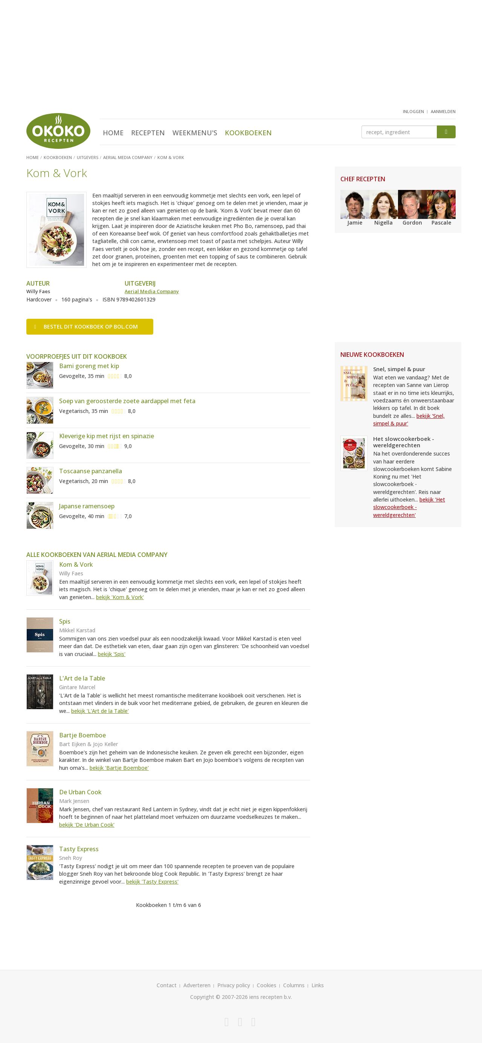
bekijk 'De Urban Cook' (86, 824)
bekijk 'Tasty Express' (152, 881)
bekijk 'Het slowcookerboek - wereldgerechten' (409, 507)
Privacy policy (233, 985)
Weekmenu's (194, 132)
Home (113, 132)
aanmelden (443, 111)
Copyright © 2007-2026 (219, 996)
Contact (167, 985)
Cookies (266, 985)
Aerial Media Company (152, 291)
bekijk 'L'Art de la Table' (100, 710)
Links (317, 985)
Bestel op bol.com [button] (86, 326)
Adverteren (196, 985)
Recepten (148, 132)
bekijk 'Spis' (111, 654)
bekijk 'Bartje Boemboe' (119, 767)
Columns (294, 985)
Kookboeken (248, 132)
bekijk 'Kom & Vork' (120, 597)
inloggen (413, 111)
